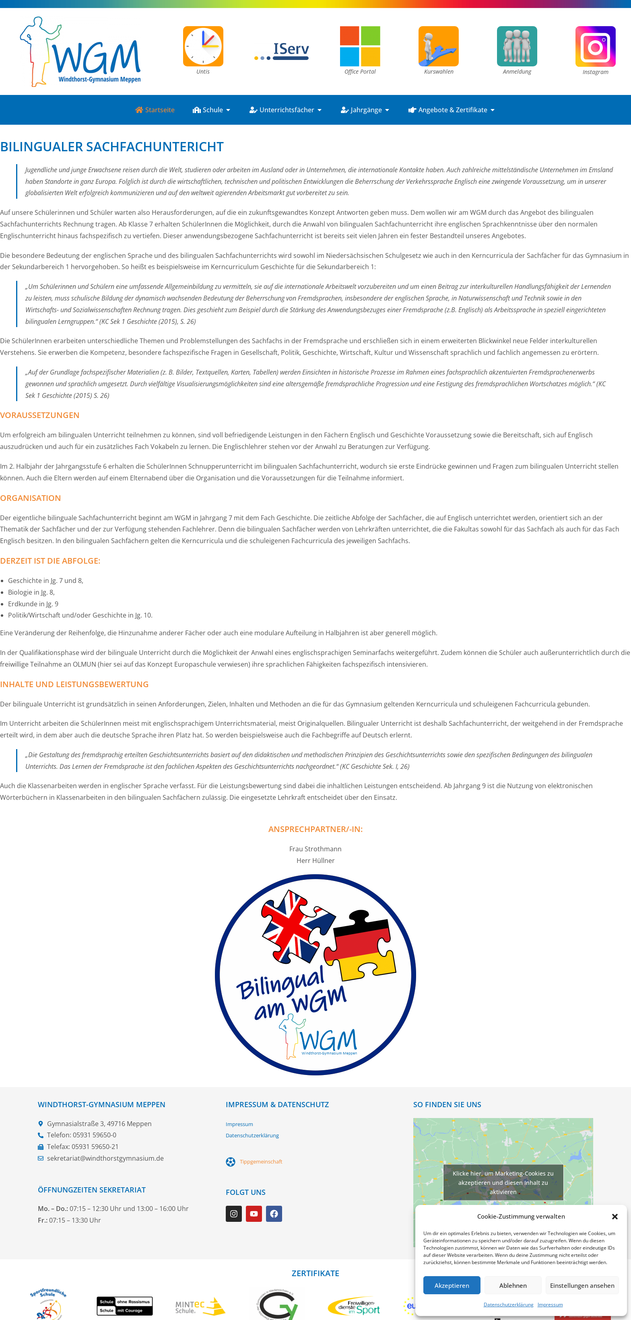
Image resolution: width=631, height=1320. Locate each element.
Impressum (550, 1304)
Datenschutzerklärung (509, 1304)
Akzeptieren (452, 1285)
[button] (615, 1217)
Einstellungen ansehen (582, 1285)
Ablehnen (513, 1285)
